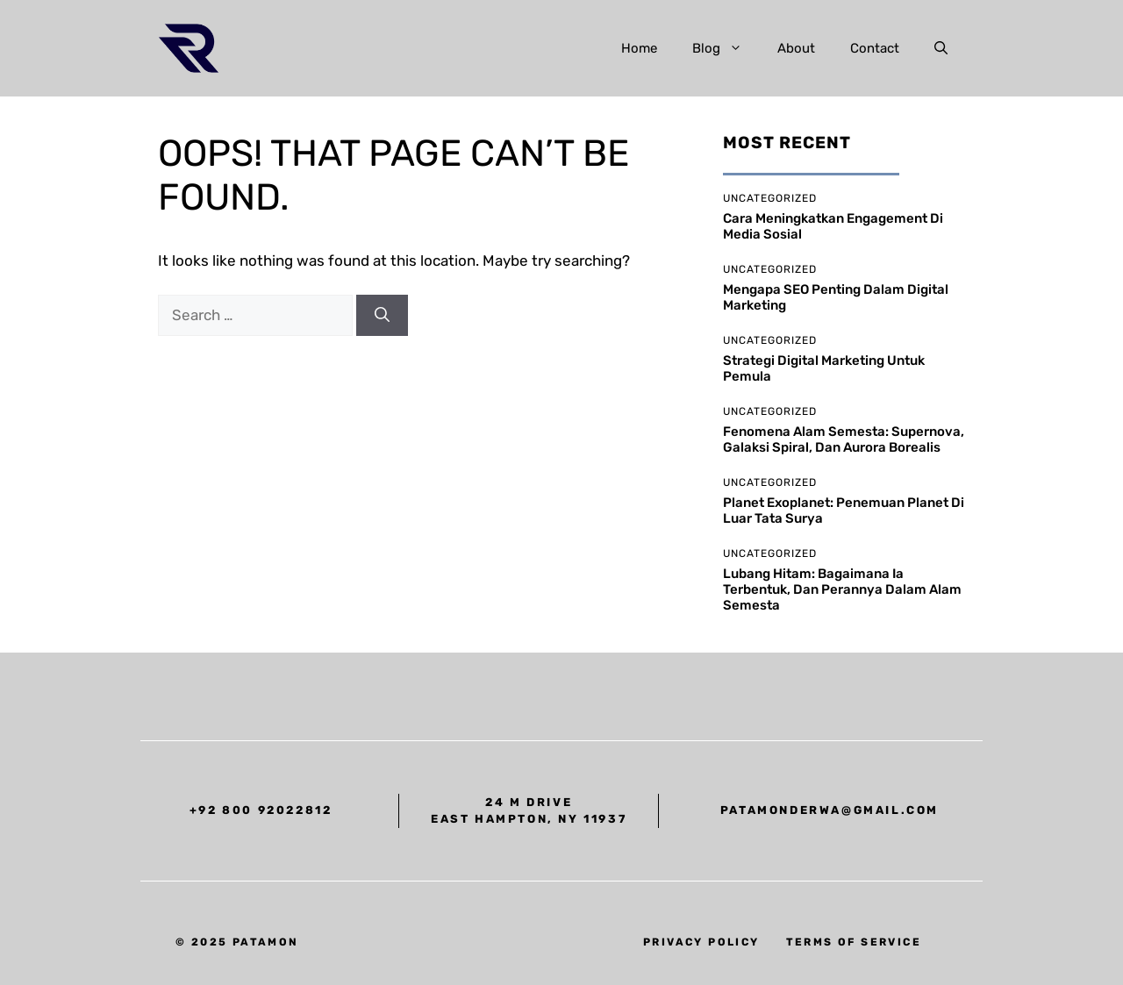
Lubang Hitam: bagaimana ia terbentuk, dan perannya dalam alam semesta (842, 589)
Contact (874, 48)
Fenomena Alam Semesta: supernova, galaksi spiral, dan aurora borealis (843, 439)
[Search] (382, 316)
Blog (726, 48)
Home (639, 48)
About (796, 48)
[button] (941, 48)
